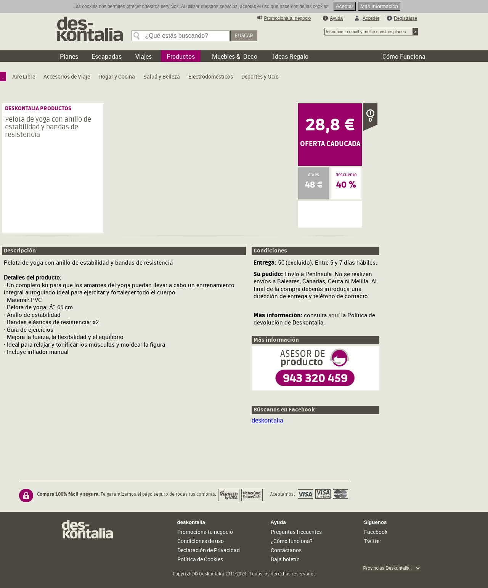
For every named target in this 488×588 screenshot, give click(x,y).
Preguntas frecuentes (296, 531)
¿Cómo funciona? (292, 541)
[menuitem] (3, 76)
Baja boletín (285, 559)
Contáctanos (286, 550)
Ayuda (336, 18)
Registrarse (405, 18)
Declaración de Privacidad (208, 550)
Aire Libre (23, 76)
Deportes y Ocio (260, 76)
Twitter (372, 541)
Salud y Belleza (161, 76)
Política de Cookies (200, 559)
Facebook (375, 531)
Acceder (371, 18)
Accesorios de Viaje (66, 76)
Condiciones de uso (200, 541)
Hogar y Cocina (116, 76)
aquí (334, 315)
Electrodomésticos (210, 76)
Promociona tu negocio (287, 18)
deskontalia (267, 420)
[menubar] (142, 78)
